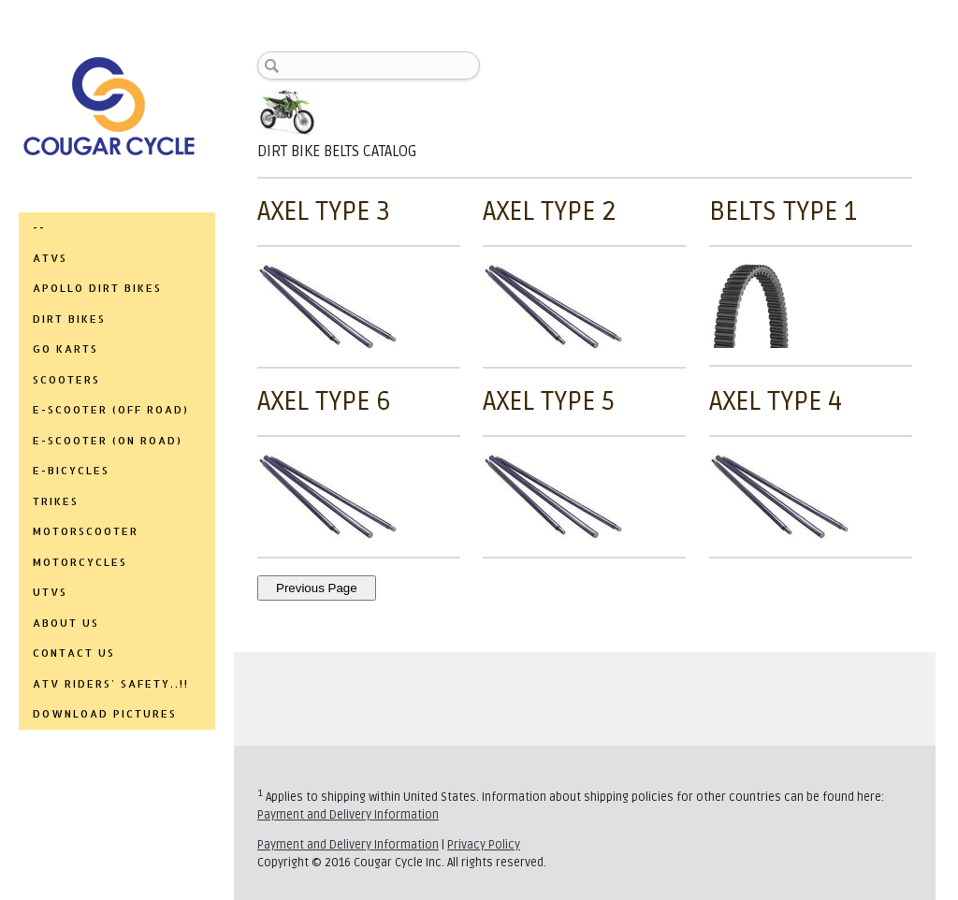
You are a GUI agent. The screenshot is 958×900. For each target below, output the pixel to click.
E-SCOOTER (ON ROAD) (107, 440)
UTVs (50, 592)
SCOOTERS (66, 379)
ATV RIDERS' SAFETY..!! (111, 683)
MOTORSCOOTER (85, 531)
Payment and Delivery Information (348, 814)
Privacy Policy (483, 844)
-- (39, 227)
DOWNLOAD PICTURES (105, 713)
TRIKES (56, 501)
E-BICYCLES (71, 470)
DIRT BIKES (69, 319)
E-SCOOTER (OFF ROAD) (111, 409)
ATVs (50, 258)
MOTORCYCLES (80, 562)
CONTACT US (74, 653)
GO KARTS (65, 349)
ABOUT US (66, 623)
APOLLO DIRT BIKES (97, 288)
